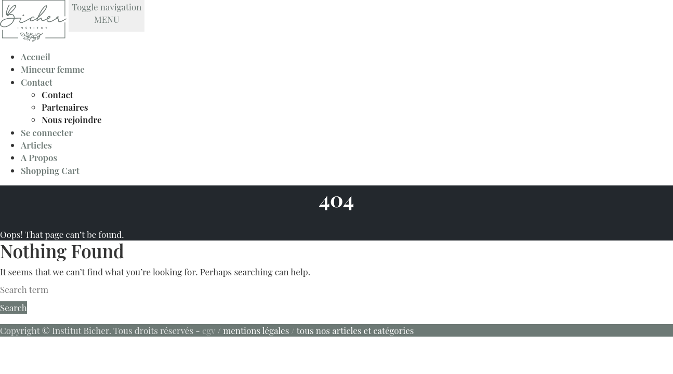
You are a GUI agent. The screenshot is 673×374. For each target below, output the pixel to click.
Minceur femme (53, 69)
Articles (36, 145)
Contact (36, 82)
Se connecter (47, 132)
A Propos (39, 157)
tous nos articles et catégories (355, 330)
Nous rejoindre (72, 119)
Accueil (35, 56)
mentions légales (256, 330)
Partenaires (65, 107)
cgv (208, 330)
